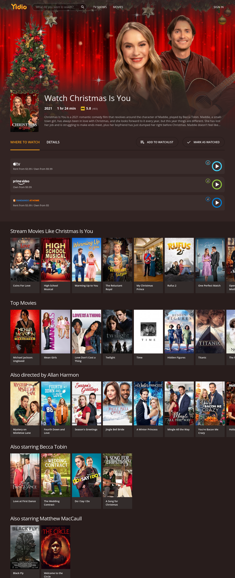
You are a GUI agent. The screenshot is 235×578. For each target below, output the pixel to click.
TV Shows (100, 7)
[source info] (207, 162)
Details (53, 142)
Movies (118, 7)
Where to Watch (25, 142)
